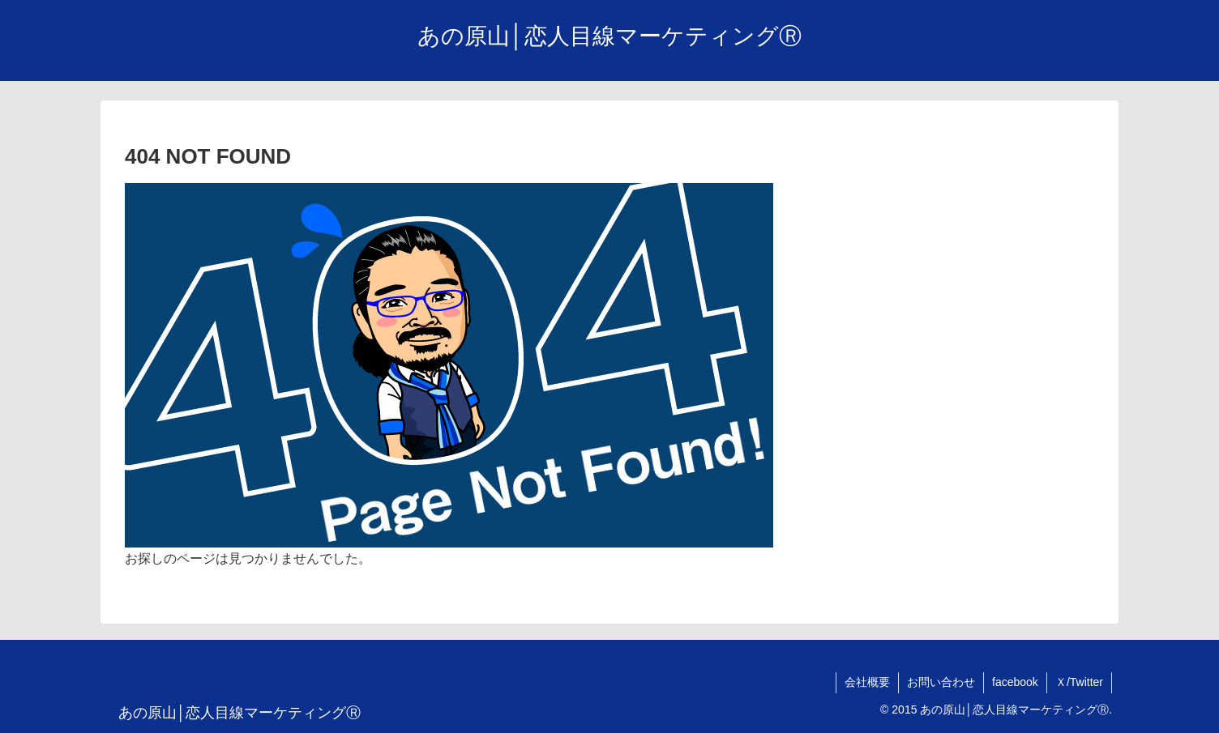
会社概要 (867, 681)
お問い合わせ (941, 681)
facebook (1015, 681)
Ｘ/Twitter (1079, 681)
